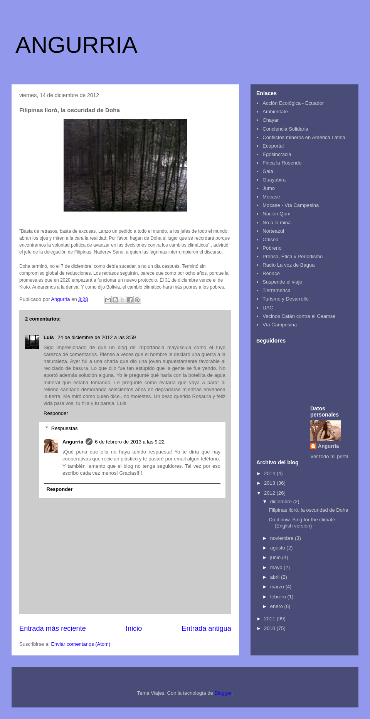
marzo (278, 587)
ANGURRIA (76, 45)
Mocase (271, 197)
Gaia (267, 171)
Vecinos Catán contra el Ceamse (298, 316)
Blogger (222, 693)
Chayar (270, 120)
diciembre (281, 501)
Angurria (72, 442)
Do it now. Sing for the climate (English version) (302, 523)
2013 (270, 483)
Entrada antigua (206, 628)
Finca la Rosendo (281, 163)
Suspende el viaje (282, 282)
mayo (277, 567)
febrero (279, 597)
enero (277, 606)
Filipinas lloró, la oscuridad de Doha (308, 510)
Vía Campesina (279, 325)
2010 (270, 628)
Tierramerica (276, 290)
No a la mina (276, 222)
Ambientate (275, 111)
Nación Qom (276, 214)
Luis (49, 337)
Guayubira (274, 180)
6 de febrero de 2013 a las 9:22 (130, 442)
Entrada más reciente (52, 628)
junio (276, 557)
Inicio (134, 628)
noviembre (282, 538)
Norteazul (273, 231)
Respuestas (64, 428)
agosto (278, 548)
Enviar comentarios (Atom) (80, 644)
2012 (270, 493)
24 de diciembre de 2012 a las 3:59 (96, 337)
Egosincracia (276, 154)
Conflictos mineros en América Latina (303, 137)
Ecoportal (273, 146)
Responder (56, 413)
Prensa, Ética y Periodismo (292, 256)
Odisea (270, 239)
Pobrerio (271, 248)
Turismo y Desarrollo (285, 299)
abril (275, 577)
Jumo (268, 188)
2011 (270, 619)
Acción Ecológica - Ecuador (293, 103)
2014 (270, 473)
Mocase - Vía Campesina (290, 205)
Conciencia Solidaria (285, 129)
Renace (271, 273)
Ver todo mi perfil (329, 456)
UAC (267, 308)
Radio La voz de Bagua (288, 265)
